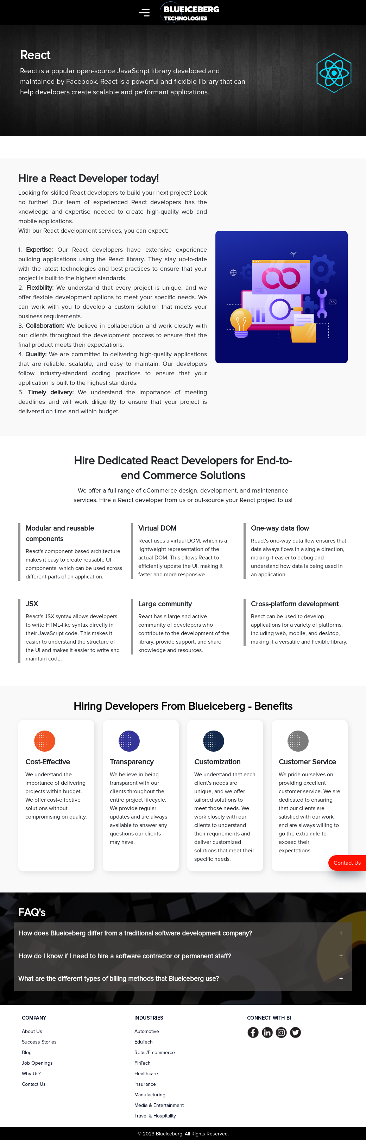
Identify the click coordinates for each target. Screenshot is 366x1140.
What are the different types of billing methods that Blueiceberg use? (118, 979)
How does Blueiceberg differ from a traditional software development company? (135, 933)
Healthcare (146, 1073)
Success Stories (39, 1042)
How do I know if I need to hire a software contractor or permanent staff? (124, 956)
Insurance (145, 1084)
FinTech (142, 1063)
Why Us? (31, 1073)
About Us (32, 1031)
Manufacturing (149, 1094)
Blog (27, 1052)
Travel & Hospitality (155, 1116)
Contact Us (347, 863)
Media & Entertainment (159, 1105)
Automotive (146, 1031)
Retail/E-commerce (154, 1052)
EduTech (143, 1042)
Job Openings (37, 1063)
